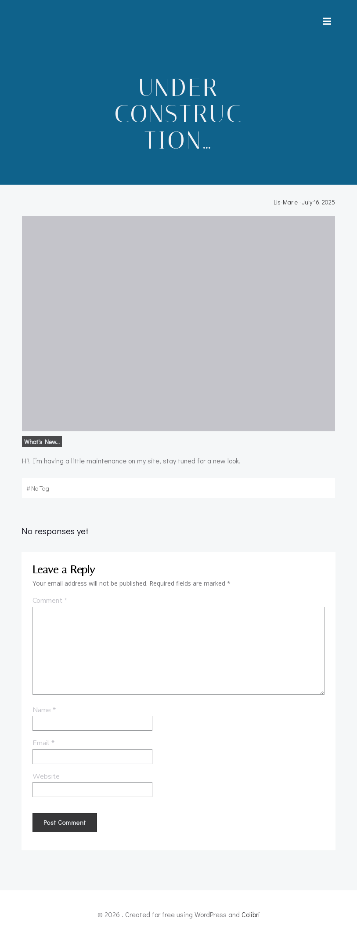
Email (43, 746)
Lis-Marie (287, 204)
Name (43, 713)
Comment (49, 604)
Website (45, 780)
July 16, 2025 (320, 204)
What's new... (40, 444)
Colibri (251, 916)
